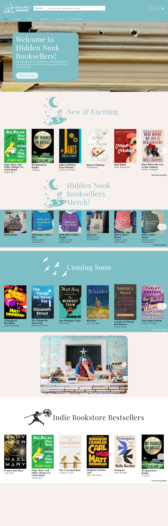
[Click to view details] (15, 146)
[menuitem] (6, 19)
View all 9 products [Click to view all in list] (160, 245)
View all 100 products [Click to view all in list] (159, 175)
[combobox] (40, 8)
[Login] (153, 8)
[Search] (103, 8)
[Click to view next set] (162, 151)
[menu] (84, 19)
